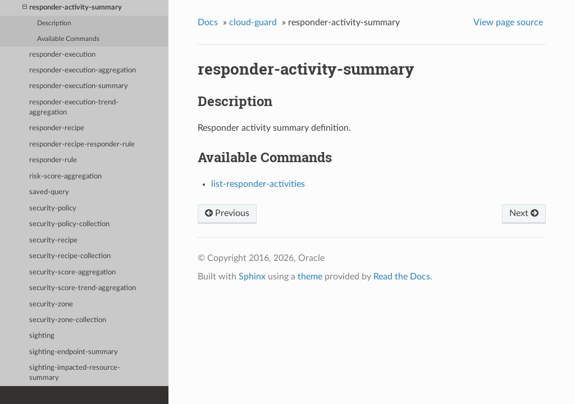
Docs (208, 22)
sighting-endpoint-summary (73, 352)
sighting (41, 335)
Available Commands (68, 39)
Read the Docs (401, 276)
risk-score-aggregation (65, 176)
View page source (508, 22)
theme (310, 276)
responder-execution (62, 54)
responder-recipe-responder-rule (82, 144)
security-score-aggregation (72, 272)
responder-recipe (56, 128)
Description (54, 23)
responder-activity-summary (72, 7)
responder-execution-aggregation (82, 70)
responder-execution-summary (78, 86)
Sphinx (252, 276)
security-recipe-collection (70, 256)
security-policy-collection (69, 224)
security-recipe (53, 240)
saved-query (49, 192)
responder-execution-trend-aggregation (73, 107)
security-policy (52, 208)
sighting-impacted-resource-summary (74, 373)
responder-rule (53, 160)
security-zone (51, 304)
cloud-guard (253, 22)
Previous (227, 213)
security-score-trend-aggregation (82, 288)
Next (524, 213)
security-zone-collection (67, 320)
